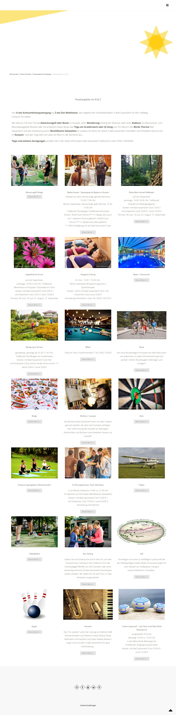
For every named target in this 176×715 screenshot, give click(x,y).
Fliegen (141, 485)
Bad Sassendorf (14, 74)
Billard (88, 347)
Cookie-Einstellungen (88, 705)
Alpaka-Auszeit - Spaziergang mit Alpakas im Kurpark (88, 192)
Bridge (34, 416)
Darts (142, 416)
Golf (141, 553)
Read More (34, 197)
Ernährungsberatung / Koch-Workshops (88, 485)
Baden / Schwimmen (141, 274)
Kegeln (34, 626)
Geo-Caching (88, 553)
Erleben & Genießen (25, 74)
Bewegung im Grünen (34, 347)
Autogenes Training (88, 274)
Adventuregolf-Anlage (34, 192)
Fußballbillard (34, 553)
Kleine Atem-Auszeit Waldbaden (141, 192)
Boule (141, 347)
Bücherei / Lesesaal (88, 416)
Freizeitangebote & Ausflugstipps (42, 74)
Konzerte (87, 626)
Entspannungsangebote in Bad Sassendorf (34, 485)
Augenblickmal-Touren (34, 274)
